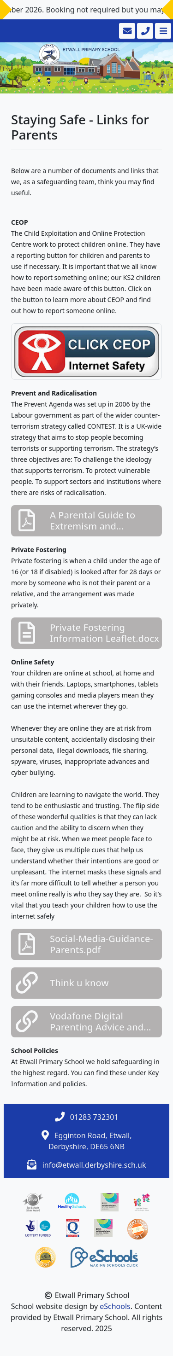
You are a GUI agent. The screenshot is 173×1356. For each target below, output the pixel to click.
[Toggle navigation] (162, 31)
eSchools (115, 1306)
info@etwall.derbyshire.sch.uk (94, 1165)
